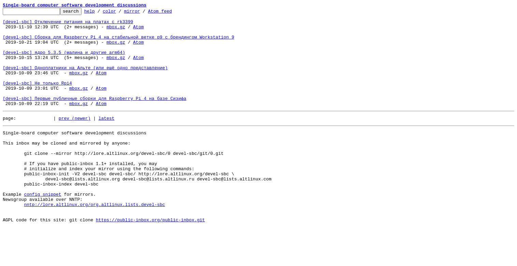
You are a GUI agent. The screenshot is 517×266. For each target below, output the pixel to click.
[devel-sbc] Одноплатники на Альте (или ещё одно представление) (85, 80)
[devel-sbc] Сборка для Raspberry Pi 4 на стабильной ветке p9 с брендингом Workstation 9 (118, 43)
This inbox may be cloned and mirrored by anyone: (66, 166)
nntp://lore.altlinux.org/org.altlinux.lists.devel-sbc (94, 240)
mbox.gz (115, 31)
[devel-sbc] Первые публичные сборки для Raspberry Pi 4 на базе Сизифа (94, 117)
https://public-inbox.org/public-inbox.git (150, 258)
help (100, 13)
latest (107, 138)
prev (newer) (75, 138)
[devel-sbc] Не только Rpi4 (37, 98)
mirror (143, 13)
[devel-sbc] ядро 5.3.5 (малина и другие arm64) (64, 61)
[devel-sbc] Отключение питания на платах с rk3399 (68, 24)
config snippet (42, 228)
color (120, 13)
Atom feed (170, 13)
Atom (138, 31)
